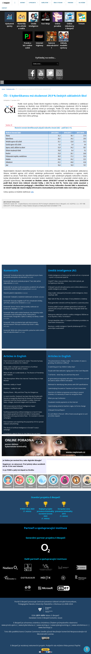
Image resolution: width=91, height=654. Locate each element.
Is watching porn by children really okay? (61, 367)
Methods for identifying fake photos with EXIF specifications (68, 384)
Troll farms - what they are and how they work (63, 375)
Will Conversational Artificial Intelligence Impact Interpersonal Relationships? (19, 407)
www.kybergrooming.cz (60, 625)
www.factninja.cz (45, 627)
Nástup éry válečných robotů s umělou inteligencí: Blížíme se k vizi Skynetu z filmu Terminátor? (68, 315)
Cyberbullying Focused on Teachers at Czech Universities (67, 388)
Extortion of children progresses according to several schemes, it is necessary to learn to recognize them (66, 393)
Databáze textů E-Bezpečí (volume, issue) (45, 618)
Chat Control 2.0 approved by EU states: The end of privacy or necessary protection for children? (23, 362)
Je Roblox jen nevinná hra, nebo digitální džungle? (22, 460)
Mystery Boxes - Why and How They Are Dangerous (21, 392)
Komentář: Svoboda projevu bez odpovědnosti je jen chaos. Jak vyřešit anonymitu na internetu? (23, 276)
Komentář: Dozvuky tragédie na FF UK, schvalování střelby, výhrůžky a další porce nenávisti (23, 302)
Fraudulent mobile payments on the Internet (63, 402)
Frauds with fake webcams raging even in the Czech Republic (68, 371)
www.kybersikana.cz (27, 625)
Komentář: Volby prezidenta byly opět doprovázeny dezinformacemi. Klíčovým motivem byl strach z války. (21, 323)
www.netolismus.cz (80, 625)
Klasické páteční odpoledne (13, 293)
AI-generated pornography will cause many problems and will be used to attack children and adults (68, 380)
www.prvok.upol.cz (9, 625)
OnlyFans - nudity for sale (12, 388)
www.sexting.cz (43, 625)
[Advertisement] (46, 221)
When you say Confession (56, 398)
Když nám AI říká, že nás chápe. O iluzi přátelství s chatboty (67, 299)
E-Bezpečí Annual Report (56, 410)
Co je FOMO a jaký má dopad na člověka (18, 470)
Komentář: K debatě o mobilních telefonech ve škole (21, 297)
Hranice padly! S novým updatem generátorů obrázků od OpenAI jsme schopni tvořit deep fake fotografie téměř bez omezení (67, 309)
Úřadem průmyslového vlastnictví (63, 622)
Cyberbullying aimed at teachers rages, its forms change (67, 406)
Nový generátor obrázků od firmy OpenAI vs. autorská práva (68, 303)
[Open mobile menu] (2, 82)
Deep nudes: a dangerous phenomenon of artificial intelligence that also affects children (20, 368)
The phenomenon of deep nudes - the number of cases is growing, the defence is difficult (67, 362)
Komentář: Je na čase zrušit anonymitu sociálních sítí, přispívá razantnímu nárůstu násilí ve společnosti (24, 288)
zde (32, 192)
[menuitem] (6, 2)
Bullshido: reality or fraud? (12, 384)
